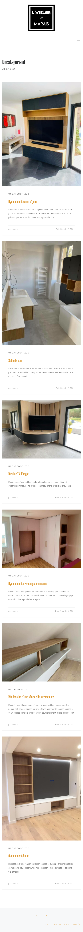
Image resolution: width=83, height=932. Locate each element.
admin (15, 229)
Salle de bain (15, 360)
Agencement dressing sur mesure (27, 583)
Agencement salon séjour (22, 201)
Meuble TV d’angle (18, 474)
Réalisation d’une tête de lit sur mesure (31, 697)
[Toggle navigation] (79, 41)
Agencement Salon (18, 855)
